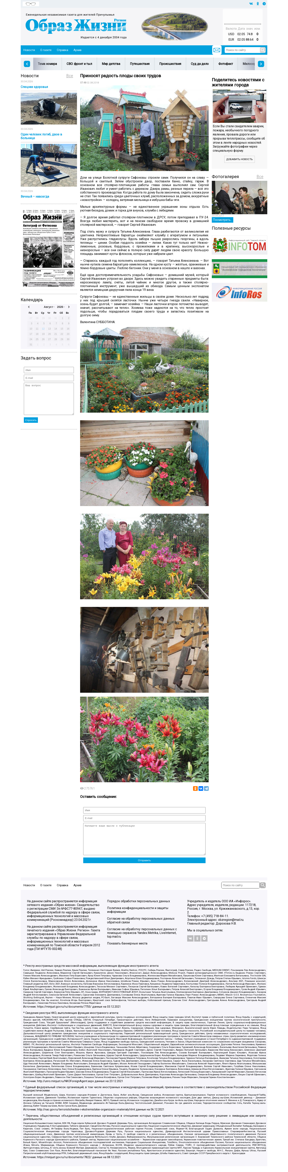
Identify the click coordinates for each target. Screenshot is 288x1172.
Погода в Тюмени (242, 18)
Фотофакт (225, 64)
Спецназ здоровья (34, 87)
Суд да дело (200, 64)
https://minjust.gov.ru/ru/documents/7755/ (64, 1012)
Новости (29, 50)
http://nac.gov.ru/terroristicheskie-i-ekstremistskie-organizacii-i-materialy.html (86, 1115)
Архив (77, 50)
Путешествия (139, 64)
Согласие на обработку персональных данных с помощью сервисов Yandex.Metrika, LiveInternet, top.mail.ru (142, 938)
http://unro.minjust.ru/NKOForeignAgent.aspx (65, 1087)
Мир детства (111, 64)
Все (69, 75)
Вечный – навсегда (35, 196)
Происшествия (170, 64)
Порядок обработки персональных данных (138, 907)
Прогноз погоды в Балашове (242, 14)
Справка (62, 50)
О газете (46, 50)
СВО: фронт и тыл (79, 64)
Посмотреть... (222, 220)
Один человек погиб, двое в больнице (41, 136)
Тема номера (47, 64)
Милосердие (252, 64)
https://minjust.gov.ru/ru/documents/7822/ (64, 1163)
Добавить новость (239, 159)
